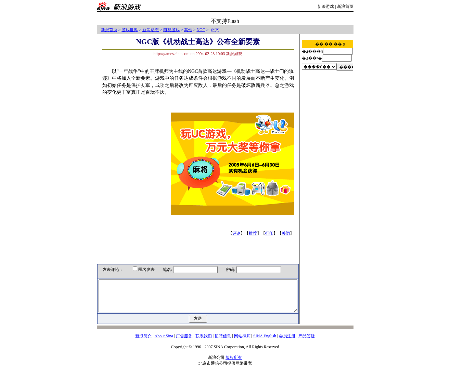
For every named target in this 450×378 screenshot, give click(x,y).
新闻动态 (150, 29)
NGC (200, 29)
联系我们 (203, 342)
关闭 (287, 233)
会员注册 (287, 342)
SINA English (264, 342)
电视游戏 (171, 29)
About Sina (164, 342)
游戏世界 (129, 29)
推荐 (254, 233)
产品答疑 (306, 342)
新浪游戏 (326, 6)
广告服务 (184, 342)
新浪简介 (143, 342)
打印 (271, 233)
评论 (238, 233)
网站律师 (242, 342)
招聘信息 (223, 342)
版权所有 (234, 363)
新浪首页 (345, 6)
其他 (188, 29)
